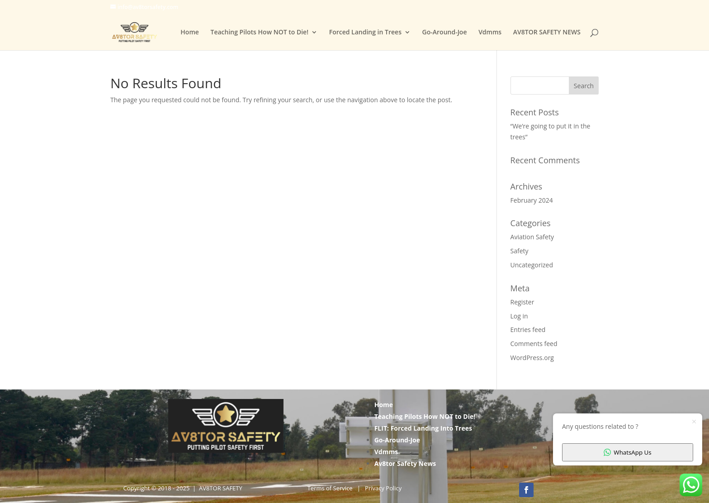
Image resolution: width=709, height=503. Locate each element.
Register (522, 302)
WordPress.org (532, 357)
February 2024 (531, 200)
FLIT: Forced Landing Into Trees (423, 428)
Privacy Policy (383, 488)
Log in (519, 316)
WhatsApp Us (627, 452)
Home (189, 32)
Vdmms (489, 32)
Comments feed (534, 343)
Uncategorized (531, 265)
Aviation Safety (532, 237)
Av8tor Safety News (405, 463)
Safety (519, 251)
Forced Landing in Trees (365, 32)
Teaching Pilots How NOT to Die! (259, 32)
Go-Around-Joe (444, 32)
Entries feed (528, 329)
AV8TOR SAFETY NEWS (547, 32)
